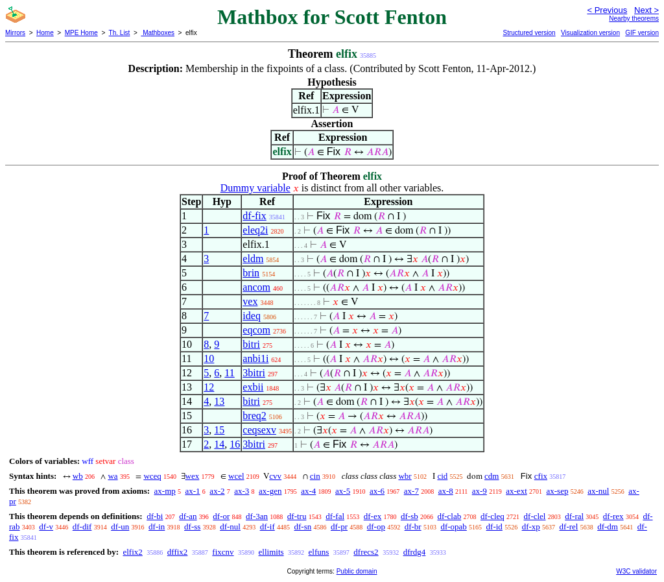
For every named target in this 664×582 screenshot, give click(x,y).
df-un (120, 526)
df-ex (372, 516)
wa (112, 476)
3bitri (254, 372)
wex (192, 476)
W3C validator (636, 571)
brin (251, 272)
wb (78, 476)
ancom (256, 287)
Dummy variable (255, 187)
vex (250, 301)
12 (209, 387)
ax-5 (342, 491)
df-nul (230, 526)
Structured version (529, 32)
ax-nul (598, 491)
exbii (253, 387)
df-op (376, 526)
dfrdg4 (414, 552)
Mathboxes (157, 32)
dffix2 (177, 552)
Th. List (119, 32)
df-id (494, 526)
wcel (236, 476)
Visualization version (590, 32)
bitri (251, 344)
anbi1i (255, 358)
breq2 (254, 415)
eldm (253, 258)
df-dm (607, 526)
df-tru (297, 516)
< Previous (607, 10)
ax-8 (445, 491)
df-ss (192, 526)
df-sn (303, 526)
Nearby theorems (634, 18)
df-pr (339, 526)
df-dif (82, 526)
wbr (404, 476)
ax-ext (516, 491)
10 (209, 358)
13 (219, 401)
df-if (267, 526)
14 (219, 444)
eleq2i (255, 230)
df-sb (409, 516)
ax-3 (241, 491)
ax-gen (270, 491)
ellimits (271, 552)
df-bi (155, 516)
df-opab (453, 526)
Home (45, 32)
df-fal (335, 516)
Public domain (357, 571)
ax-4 (308, 491)
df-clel (535, 516)
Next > (646, 10)
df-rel (569, 526)
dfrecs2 (365, 552)
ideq (252, 315)
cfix (540, 476)
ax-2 (216, 491)
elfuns (319, 552)
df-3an (257, 516)
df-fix (254, 215)
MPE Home (81, 32)
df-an (187, 516)
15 (219, 429)
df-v (46, 526)
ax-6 (377, 491)
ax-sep (558, 491)
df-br (413, 526)
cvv (275, 476)
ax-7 (411, 491)
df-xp (531, 526)
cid (442, 476)
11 (229, 372)
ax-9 (479, 491)
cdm (491, 476)
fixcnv (222, 552)
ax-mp (165, 491)
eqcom (256, 329)
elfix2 (132, 552)
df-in (156, 526)
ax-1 (192, 491)
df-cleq (492, 516)
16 (235, 444)
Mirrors (15, 32)
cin (315, 476)
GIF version (642, 32)
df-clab (449, 516)
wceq (152, 476)
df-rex (613, 516)
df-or (221, 516)
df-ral (574, 516)
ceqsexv (259, 429)
